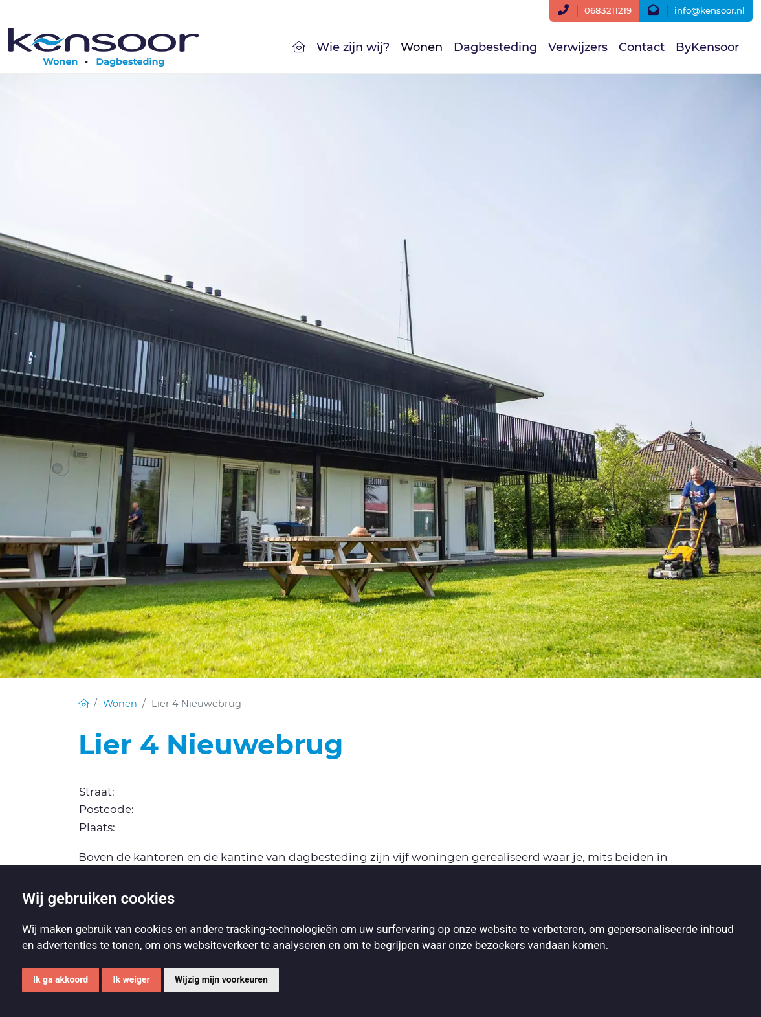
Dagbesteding (495, 47)
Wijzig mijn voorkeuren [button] (221, 979)
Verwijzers (578, 47)
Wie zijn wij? (353, 47)
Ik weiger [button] (131, 979)
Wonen (422, 47)
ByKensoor (707, 47)
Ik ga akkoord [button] (60, 979)
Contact (642, 47)
